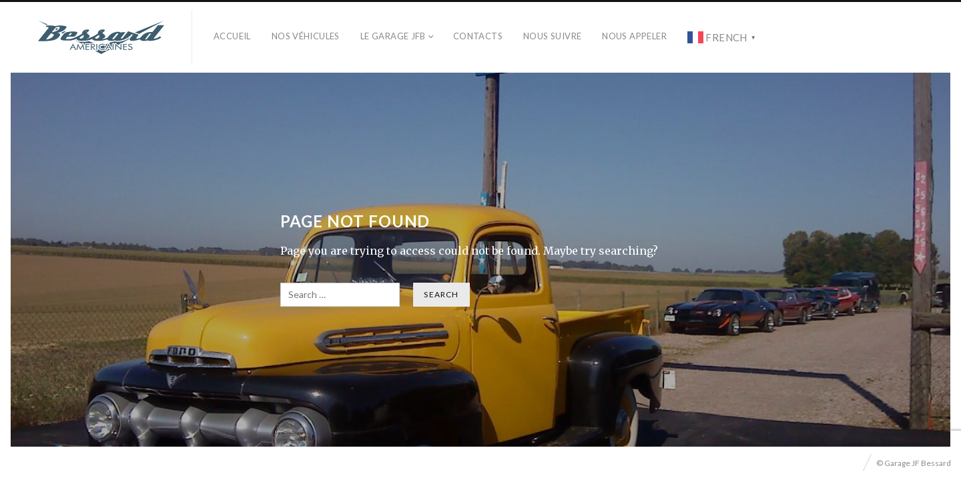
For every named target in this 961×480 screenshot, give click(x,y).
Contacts (478, 36)
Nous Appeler (634, 36)
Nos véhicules (306, 36)
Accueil (232, 36)
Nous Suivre (552, 36)
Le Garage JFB (393, 36)
